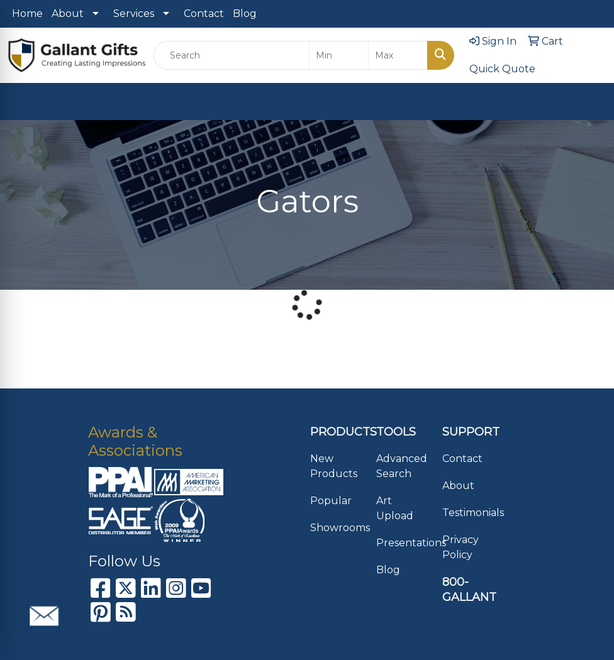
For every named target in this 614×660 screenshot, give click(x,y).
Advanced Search (401, 466)
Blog (245, 13)
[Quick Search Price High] (398, 55)
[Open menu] (588, 101)
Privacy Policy (460, 547)
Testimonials (467, 513)
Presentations (401, 543)
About (68, 13)
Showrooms (335, 528)
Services (133, 13)
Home (27, 13)
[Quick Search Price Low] (339, 55)
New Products (333, 466)
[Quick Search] (232, 55)
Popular (331, 501)
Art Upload (394, 508)
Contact (204, 13)
